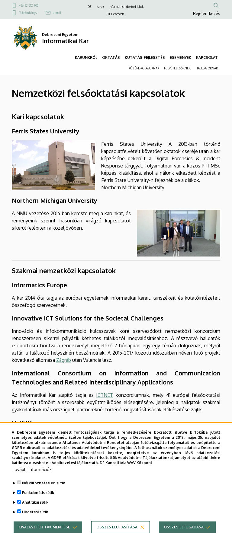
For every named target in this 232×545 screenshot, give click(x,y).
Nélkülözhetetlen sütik (43, 483)
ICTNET (104, 395)
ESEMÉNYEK (180, 57)
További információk (32, 470)
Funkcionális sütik (38, 493)
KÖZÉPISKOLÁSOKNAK (143, 68)
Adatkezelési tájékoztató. (75, 463)
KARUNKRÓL (86, 57)
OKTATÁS (111, 57)
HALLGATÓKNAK (206, 68)
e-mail (57, 12)
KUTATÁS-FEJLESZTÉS (145, 57)
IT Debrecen (116, 14)
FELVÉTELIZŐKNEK (177, 68)
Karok (100, 6)
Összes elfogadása (184, 527)
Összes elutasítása (116, 527)
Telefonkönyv (28, 12)
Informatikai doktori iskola (126, 6)
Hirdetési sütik (35, 512)
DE (90, 6)
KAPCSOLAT (207, 57)
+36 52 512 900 (28, 5)
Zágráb (63, 360)
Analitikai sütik (35, 503)
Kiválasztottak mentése (44, 527)
